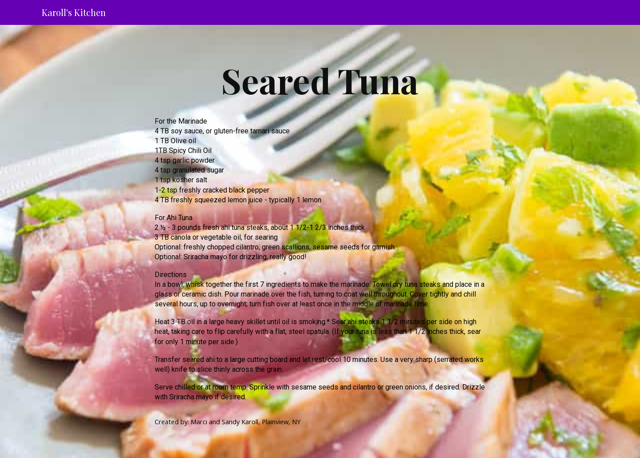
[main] (320, 80)
